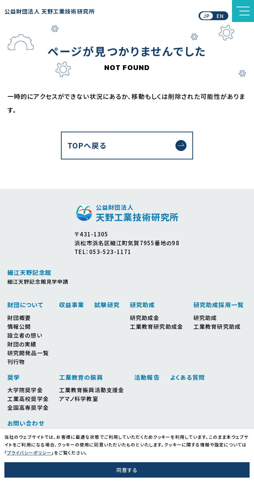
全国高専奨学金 (28, 407)
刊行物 (16, 361)
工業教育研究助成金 (156, 326)
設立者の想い (24, 335)
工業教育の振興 (81, 377)
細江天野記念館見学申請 (37, 281)
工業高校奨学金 (28, 398)
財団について (25, 304)
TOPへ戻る (87, 145)
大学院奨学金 (25, 390)
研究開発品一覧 (28, 353)
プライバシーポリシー (29, 452)
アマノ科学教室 (78, 398)
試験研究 (106, 304)
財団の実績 (22, 344)
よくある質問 (187, 377)
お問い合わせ (25, 423)
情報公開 (19, 326)
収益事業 (71, 304)
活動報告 (146, 377)
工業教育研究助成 (217, 326)
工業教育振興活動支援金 (91, 390)
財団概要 (19, 317)
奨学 (13, 377)
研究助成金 (145, 317)
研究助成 (142, 304)
